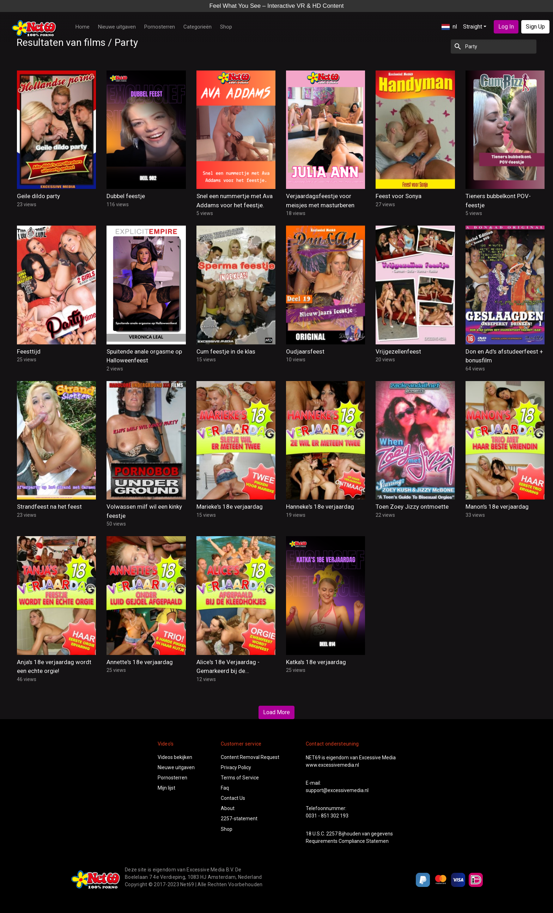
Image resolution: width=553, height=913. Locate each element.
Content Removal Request (250, 757)
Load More (276, 712)
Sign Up (535, 26)
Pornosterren (159, 27)
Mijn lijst (166, 788)
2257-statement (239, 818)
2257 (332, 834)
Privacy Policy (236, 767)
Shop (226, 27)
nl (449, 26)
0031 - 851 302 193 (327, 816)
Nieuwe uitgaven (117, 27)
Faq (225, 788)
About (228, 808)
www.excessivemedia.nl (332, 765)
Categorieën (197, 27)
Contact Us (233, 798)
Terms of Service (240, 777)
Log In (506, 26)
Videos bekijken (175, 757)
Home (82, 27)
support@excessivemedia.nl (337, 790)
